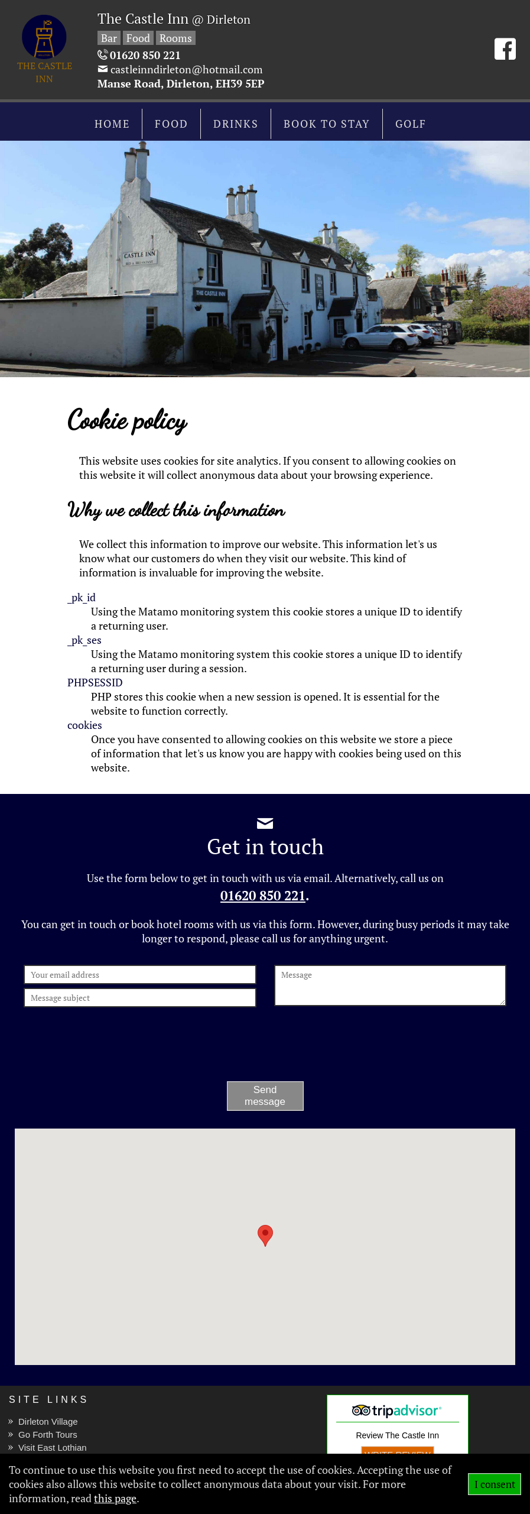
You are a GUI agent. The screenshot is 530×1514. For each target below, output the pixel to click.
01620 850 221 (262, 895)
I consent (494, 1484)
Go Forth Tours (47, 1434)
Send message (265, 1095)
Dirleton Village (48, 1421)
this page (115, 1498)
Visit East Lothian (52, 1447)
